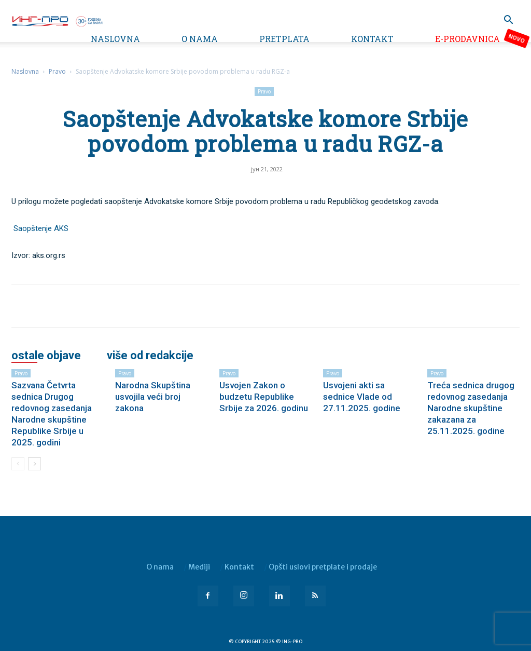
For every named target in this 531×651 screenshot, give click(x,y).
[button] (508, 21)
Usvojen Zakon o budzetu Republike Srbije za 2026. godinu (263, 396)
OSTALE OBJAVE (46, 355)
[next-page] (34, 463)
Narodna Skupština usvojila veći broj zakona (152, 396)
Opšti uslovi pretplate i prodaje (323, 567)
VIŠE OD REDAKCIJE (150, 355)
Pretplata (284, 38)
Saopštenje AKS (40, 228)
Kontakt (372, 38)
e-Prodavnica (467, 38)
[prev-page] (17, 463)
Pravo (57, 71)
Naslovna (115, 38)
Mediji (199, 567)
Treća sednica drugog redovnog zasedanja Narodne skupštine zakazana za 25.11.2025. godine (470, 408)
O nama (199, 38)
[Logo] (57, 20)
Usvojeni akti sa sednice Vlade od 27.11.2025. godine (361, 396)
